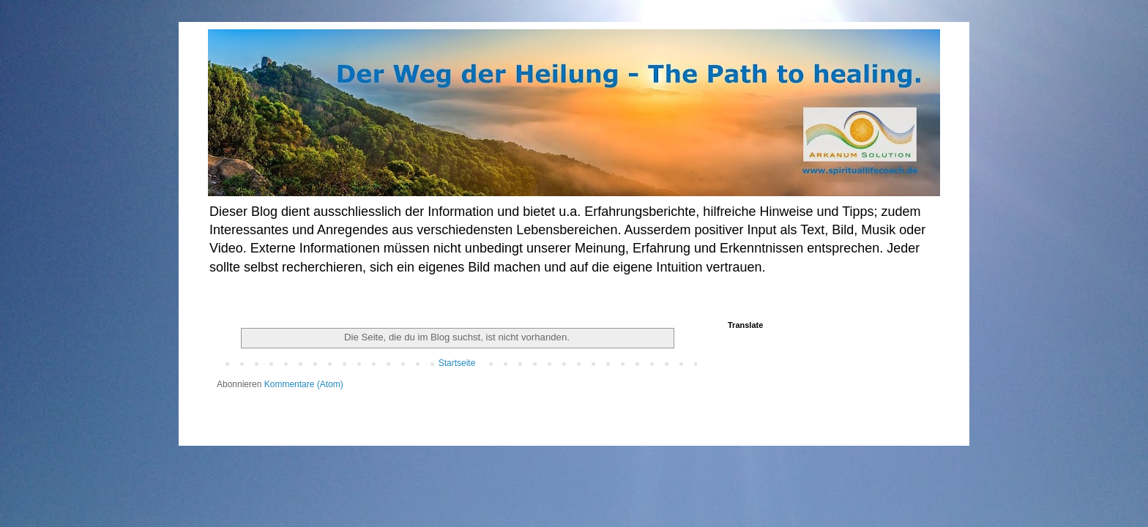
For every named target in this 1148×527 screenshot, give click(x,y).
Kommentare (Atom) (303, 384)
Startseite (457, 363)
